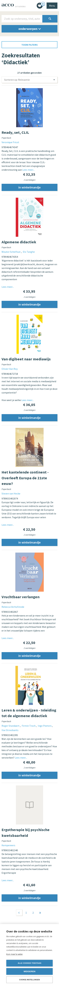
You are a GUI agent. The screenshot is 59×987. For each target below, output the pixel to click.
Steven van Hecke (11, 494)
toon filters (29, 44)
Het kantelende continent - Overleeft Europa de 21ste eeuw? (25, 478)
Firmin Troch (29, 726)
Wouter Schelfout (11, 251)
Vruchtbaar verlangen (20, 597)
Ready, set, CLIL (15, 132)
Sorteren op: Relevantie (17, 79)
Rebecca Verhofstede (13, 607)
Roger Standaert (11, 726)
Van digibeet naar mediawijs (26, 359)
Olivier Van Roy (10, 369)
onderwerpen (29, 29)
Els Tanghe (29, 251)
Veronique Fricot (10, 142)
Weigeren (29, 971)
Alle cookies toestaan (29, 963)
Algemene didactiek (19, 242)
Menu (52, 5)
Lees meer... (28, 169)
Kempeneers (8, 846)
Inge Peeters (45, 726)
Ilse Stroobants (10, 731)
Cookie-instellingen (29, 980)
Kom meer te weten (14, 954)
